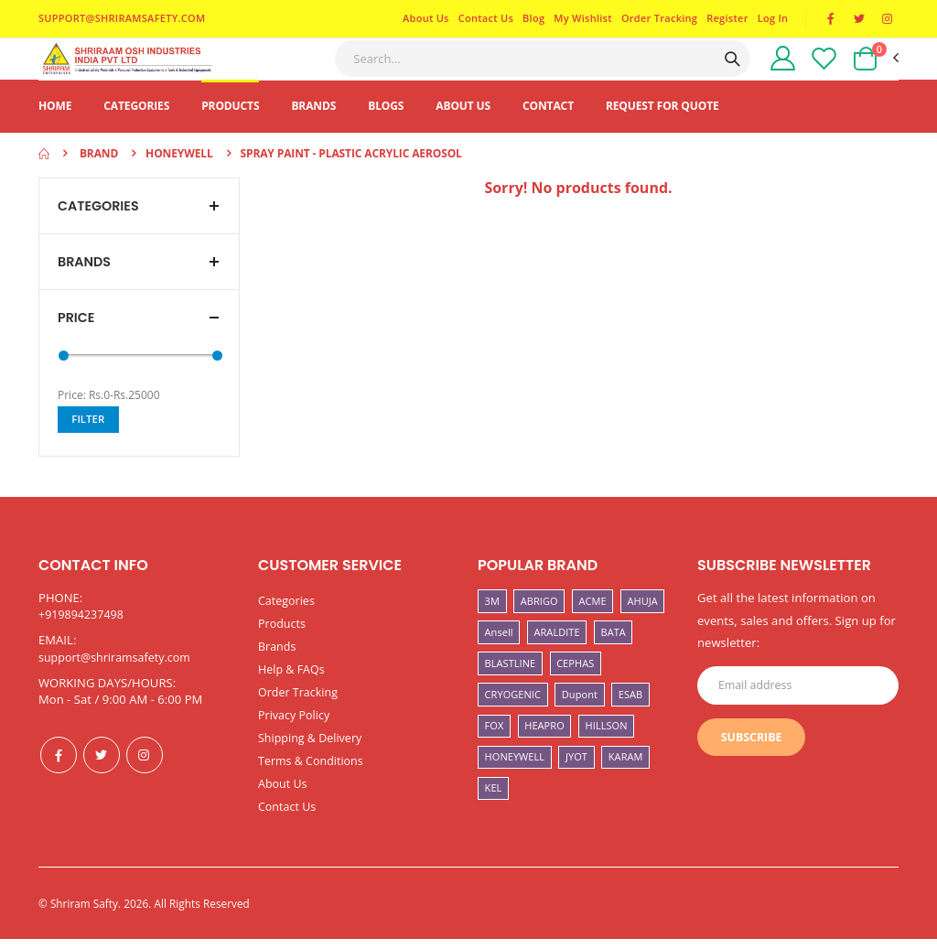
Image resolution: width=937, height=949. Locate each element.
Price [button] (77, 339)
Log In (769, 19)
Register (725, 19)
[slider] (64, 377)
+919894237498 (82, 633)
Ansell (499, 651)
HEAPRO (544, 744)
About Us (422, 19)
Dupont (580, 713)
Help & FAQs (293, 685)
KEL (493, 807)
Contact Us (482, 19)
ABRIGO (539, 620)
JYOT (576, 775)
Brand (99, 172)
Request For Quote (662, 125)
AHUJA (643, 620)
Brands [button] (85, 282)
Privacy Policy (295, 729)
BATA (613, 651)
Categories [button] (100, 225)
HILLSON (607, 744)
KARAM (626, 775)
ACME (593, 620)
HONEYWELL (515, 775)
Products (230, 125)
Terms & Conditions (313, 773)
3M (492, 620)
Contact (548, 125)
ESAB (630, 713)
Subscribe (754, 759)
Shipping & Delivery (312, 751)
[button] (875, 68)
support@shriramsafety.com (118, 676)
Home (54, 125)
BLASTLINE (510, 682)
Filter (89, 441)
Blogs (386, 125)
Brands (313, 125)
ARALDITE (557, 651)
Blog (530, 19)
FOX (494, 744)
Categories (136, 125)
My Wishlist (580, 19)
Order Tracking (656, 19)
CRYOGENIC (513, 713)
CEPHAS (575, 682)
